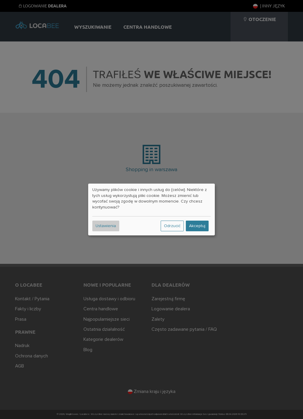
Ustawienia (106, 226)
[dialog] (151, 210)
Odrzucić (172, 226)
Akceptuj (197, 226)
